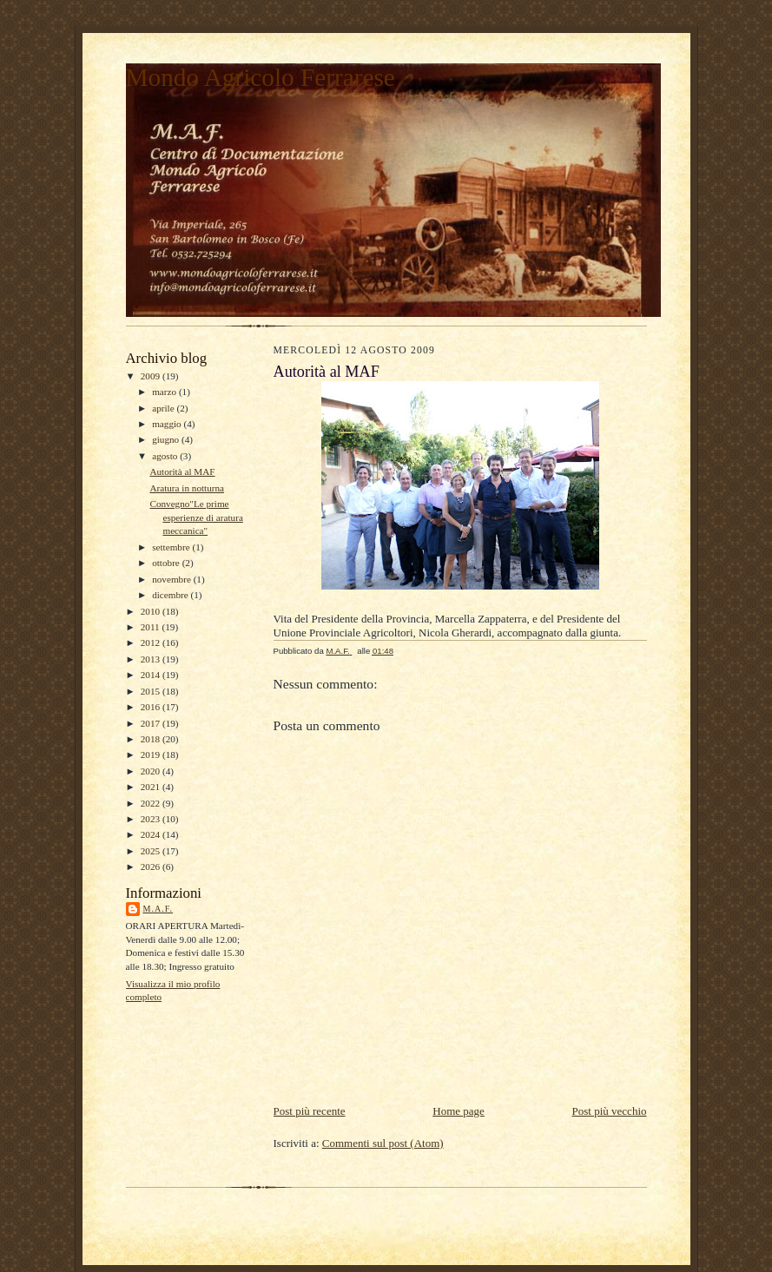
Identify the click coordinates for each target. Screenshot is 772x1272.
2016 (151, 707)
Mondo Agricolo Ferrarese (260, 77)
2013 (151, 659)
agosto (166, 456)
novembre (172, 579)
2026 (151, 866)
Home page (458, 1110)
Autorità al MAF (181, 471)
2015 (151, 691)
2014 (151, 674)
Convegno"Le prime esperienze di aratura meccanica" (195, 517)
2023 (151, 819)
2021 (151, 786)
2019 (151, 754)
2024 (151, 834)
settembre (172, 547)
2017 (151, 723)
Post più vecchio (609, 1110)
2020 (151, 771)
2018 (151, 739)
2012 (151, 642)
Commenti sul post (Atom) (383, 1143)
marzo (165, 391)
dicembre (171, 595)
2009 (151, 376)
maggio (167, 424)
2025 (151, 851)
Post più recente (310, 1110)
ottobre (166, 562)
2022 (151, 803)
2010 (151, 611)
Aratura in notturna (186, 488)
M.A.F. (158, 908)
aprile (164, 408)
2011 (151, 627)
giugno (166, 439)
